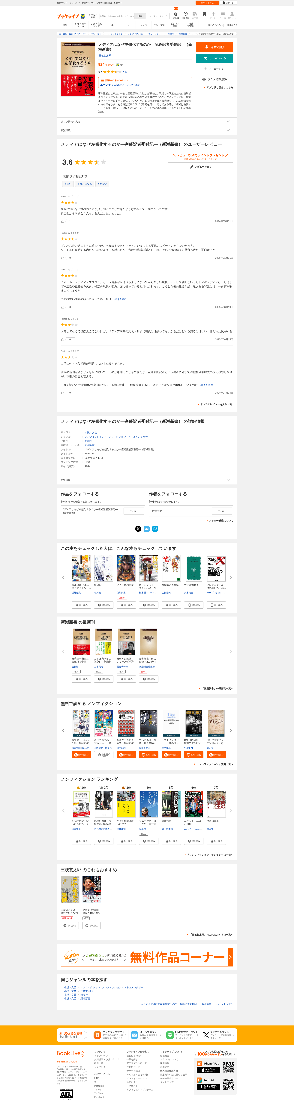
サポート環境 (133, 1070)
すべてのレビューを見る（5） (216, 404)
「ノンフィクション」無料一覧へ (215, 764)
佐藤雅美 (166, 592)
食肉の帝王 (213, 820)
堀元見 (85, 748)
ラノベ (143, 25)
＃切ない (102, 183)
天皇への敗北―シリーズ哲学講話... (125, 661)
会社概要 (164, 1055)
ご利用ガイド (231, 25)
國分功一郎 (122, 666)
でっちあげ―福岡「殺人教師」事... (147, 743)
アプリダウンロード (137, 1063)
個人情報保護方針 (169, 1070)
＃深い (68, 183)
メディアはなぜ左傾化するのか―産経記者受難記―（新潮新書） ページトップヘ (187, 1004)
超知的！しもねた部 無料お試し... (80, 743)
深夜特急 (166, 820)
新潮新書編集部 (147, 666)
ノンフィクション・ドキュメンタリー (127, 436)
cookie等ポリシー (169, 1078)
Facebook (99, 1097)
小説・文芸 (159, 25)
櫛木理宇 (143, 592)
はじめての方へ (215, 25)
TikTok (97, 1089)
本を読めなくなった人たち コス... (80, 823)
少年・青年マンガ (80, 25)
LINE (96, 1078)
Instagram (99, 1086)
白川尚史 (121, 592)
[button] (81, 605)
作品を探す (132, 1059)
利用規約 (164, 1067)
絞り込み (93, 16)
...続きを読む (119, 299)
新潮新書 (89, 445)
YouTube (98, 1093)
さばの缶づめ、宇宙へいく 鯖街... (102, 743)
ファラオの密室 (125, 584)
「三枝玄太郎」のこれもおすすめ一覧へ (211, 934)
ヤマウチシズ (156, 592)
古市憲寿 (98, 666)
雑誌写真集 (191, 25)
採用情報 (164, 1063)
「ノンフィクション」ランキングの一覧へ (210, 854)
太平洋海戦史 (191, 584)
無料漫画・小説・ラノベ (106, 1059)
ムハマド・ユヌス (193, 828)
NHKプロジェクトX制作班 (220, 592)
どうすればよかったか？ (125, 822)
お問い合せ (132, 1082)
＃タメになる (84, 183)
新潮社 (88, 441)
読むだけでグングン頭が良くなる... (215, 743)
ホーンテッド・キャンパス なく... (147, 587)
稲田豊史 (76, 828)
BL (112, 24)
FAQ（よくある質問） (138, 1074)
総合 (65, 25)
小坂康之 (98, 748)
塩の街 (97, 584)
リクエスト (132, 1086)
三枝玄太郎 (105, 55)
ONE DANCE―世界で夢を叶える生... (192, 743)
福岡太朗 (76, 748)
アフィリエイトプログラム (140, 1089)
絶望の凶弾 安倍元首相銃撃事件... (102, 823)
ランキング (100, 1067)
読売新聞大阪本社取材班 (106, 828)
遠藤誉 (75, 666)
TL (127, 25)
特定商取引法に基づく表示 (173, 1074)
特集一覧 (98, 1063)
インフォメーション (137, 1078)
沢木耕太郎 (167, 828)
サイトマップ (167, 1082)
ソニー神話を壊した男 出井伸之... (147, 823)
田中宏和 (121, 748)
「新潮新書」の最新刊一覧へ (217, 688)
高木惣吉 (188, 592)
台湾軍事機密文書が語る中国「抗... (80, 661)
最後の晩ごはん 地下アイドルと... (81, 586)
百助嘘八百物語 (170, 584)
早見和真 (166, 748)
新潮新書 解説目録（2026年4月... (147, 661)
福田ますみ (144, 748)
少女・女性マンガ (96, 25)
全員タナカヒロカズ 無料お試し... (125, 743)
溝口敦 (210, 828)
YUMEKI (188, 748)
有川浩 (97, 592)
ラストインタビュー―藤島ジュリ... (170, 743)
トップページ (101, 1055)
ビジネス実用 (175, 25)
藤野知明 (121, 828)
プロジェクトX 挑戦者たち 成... (216, 586)
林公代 (108, 748)
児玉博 (142, 828)
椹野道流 (76, 592)
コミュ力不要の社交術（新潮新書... (102, 661)
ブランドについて (169, 1059)
